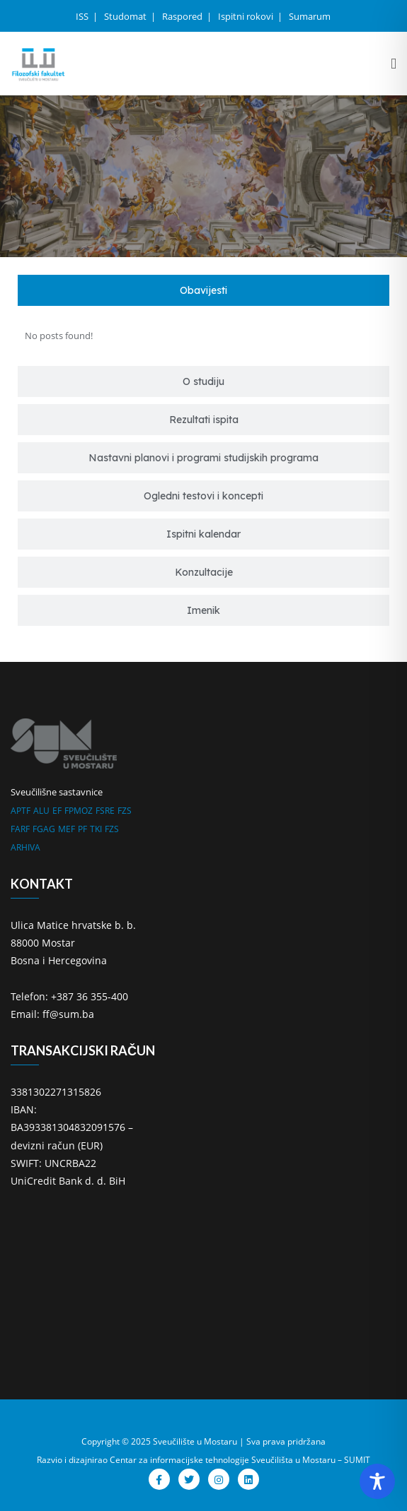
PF (82, 829)
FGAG (44, 829)
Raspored (183, 16)
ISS (83, 16)
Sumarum (310, 16)
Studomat (126, 16)
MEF (66, 829)
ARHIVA (25, 847)
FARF (20, 829)
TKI (96, 829)
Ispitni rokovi (246, 16)
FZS (124, 811)
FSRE (105, 811)
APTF (20, 811)
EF (57, 811)
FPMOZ (78, 811)
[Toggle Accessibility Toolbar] (377, 1481)
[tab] (203, 290)
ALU (41, 811)
